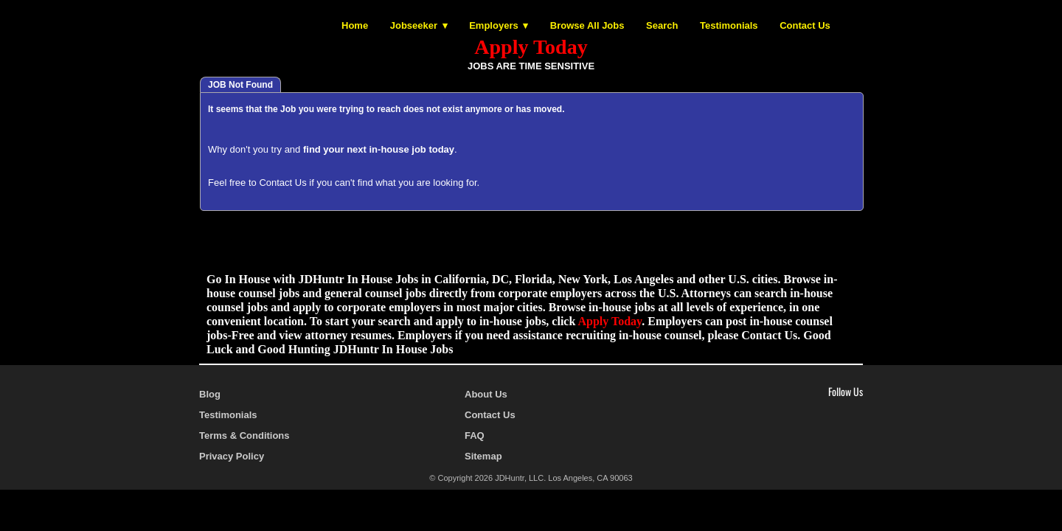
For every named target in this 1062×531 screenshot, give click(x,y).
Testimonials (729, 25)
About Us (486, 394)
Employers (493, 25)
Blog (210, 394)
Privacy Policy (231, 456)
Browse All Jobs (587, 25)
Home (354, 25)
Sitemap (483, 456)
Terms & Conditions (244, 435)
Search (662, 25)
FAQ (475, 435)
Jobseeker (413, 25)
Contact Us (805, 25)
